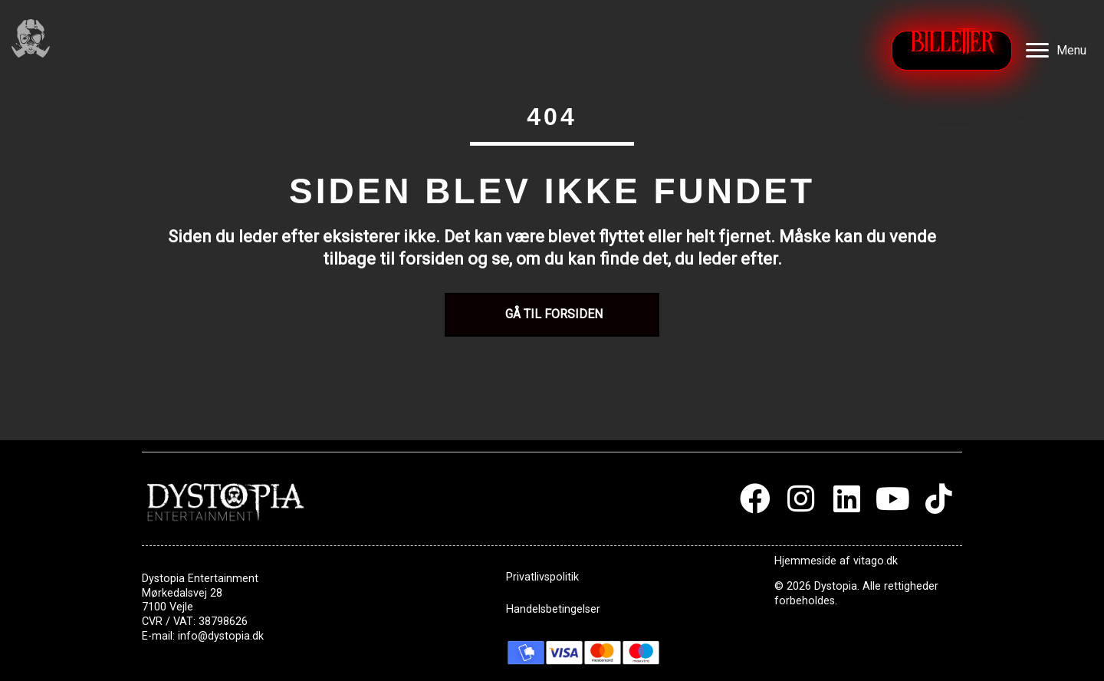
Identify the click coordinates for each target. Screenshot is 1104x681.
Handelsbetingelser (553, 609)
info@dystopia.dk (221, 636)
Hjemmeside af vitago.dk (836, 561)
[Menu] (1056, 51)
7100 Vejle (167, 607)
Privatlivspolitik (542, 577)
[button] (755, 498)
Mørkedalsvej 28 (182, 593)
